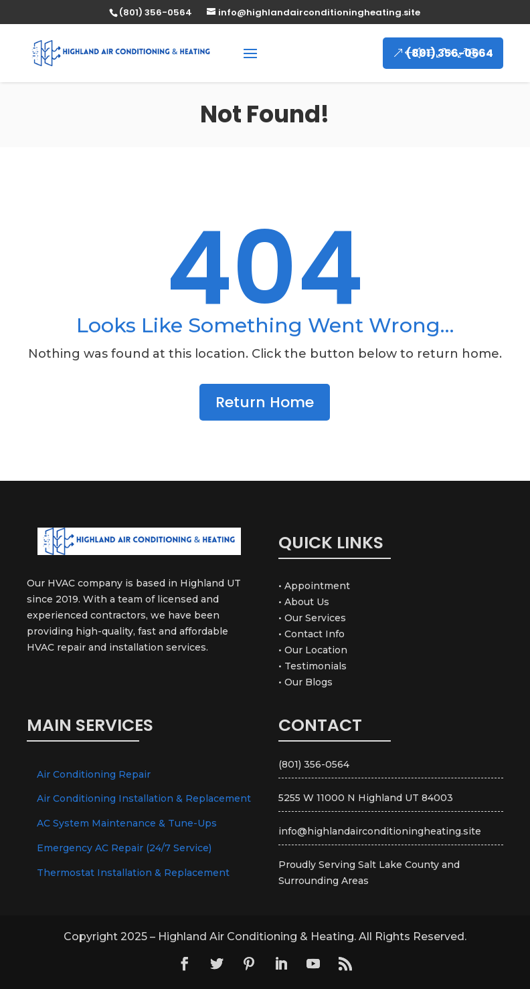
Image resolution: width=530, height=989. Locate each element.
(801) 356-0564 (449, 53)
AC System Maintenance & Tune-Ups (127, 823)
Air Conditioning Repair (94, 774)
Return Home (264, 402)
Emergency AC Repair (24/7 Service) (124, 848)
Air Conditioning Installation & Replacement (144, 798)
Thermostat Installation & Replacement (133, 873)
